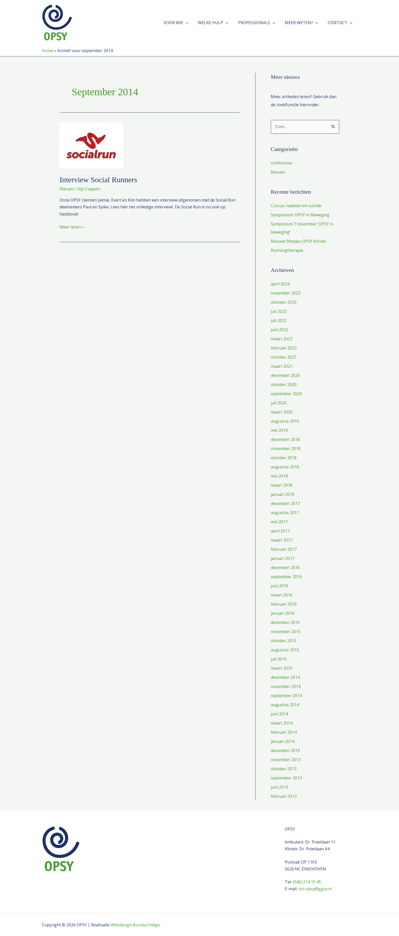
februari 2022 (284, 348)
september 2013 (286, 778)
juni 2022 (279, 329)
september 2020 (286, 393)
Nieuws (67, 189)
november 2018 (286, 448)
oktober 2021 (283, 357)
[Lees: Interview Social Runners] (91, 145)
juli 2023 (279, 311)
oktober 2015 (283, 640)
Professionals (260, 22)
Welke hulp (219, 22)
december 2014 (285, 677)
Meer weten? (304, 22)
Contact (341, 22)
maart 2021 (281, 366)
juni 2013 (279, 787)
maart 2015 (281, 668)
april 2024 (280, 284)
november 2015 (286, 631)
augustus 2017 (285, 512)
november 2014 (286, 686)
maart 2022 (281, 339)
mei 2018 (279, 476)
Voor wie (183, 22)
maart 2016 (281, 595)
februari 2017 (284, 549)
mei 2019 (279, 430)
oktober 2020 (283, 384)
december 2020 (285, 375)
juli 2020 (279, 403)
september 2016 (286, 576)
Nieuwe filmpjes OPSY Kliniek (298, 241)
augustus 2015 (285, 650)
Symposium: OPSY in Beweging (300, 215)
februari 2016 (284, 604)
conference (281, 163)
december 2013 (285, 750)
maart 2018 (281, 485)
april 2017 (280, 531)
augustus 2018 (285, 467)
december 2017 (285, 503)
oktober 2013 (283, 769)
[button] (193, 22)
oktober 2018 (283, 458)
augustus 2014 (285, 705)
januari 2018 (282, 494)
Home (47, 50)
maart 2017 (281, 540)
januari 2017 (282, 558)
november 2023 (286, 293)
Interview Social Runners (98, 179)
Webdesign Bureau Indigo (135, 925)
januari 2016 (282, 613)
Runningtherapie (287, 250)
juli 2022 (279, 320)
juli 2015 (279, 659)
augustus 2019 (285, 421)
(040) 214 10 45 (307, 882)
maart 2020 (281, 412)
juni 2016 (279, 586)
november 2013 (286, 759)
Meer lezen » (72, 227)
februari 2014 (284, 732)
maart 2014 (281, 723)
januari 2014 (282, 741)
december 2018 (285, 439)
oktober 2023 (283, 302)
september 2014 (286, 695)
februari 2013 (284, 796)
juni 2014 (279, 714)
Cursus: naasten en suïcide (296, 205)
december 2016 (285, 567)
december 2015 (285, 622)
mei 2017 (279, 522)
